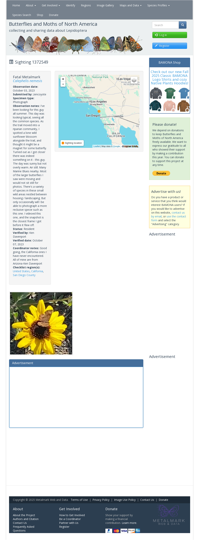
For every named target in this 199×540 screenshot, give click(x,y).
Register (64, 526)
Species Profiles (158, 5)
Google (116, 146)
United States (21, 271)
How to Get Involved (72, 515)
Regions (86, 5)
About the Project (24, 515)
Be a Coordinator (70, 519)
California (37, 271)
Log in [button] (161, 35)
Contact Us (147, 500)
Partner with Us (68, 523)
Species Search (21, 15)
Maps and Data (131, 5)
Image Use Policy (125, 500)
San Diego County (24, 275)
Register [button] (162, 45)
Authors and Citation (26, 519)
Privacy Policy (100, 500)
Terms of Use (79, 500)
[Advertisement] (76, 397)
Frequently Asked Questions (23, 528)
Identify (70, 5)
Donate (53, 15)
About (31, 5)
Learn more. (129, 523)
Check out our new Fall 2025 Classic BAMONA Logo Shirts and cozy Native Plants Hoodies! (169, 77)
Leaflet (96, 146)
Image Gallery (105, 5)
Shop (40, 15)
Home (16, 5)
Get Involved (51, 5)
